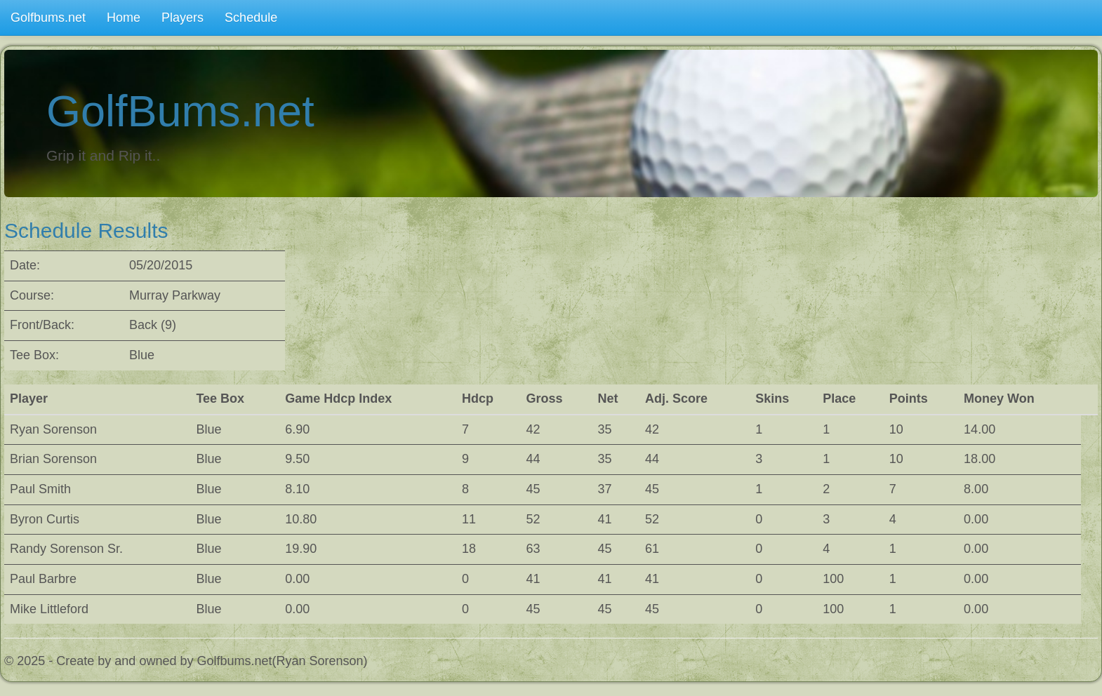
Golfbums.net (48, 18)
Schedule (251, 18)
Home (123, 18)
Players (182, 18)
